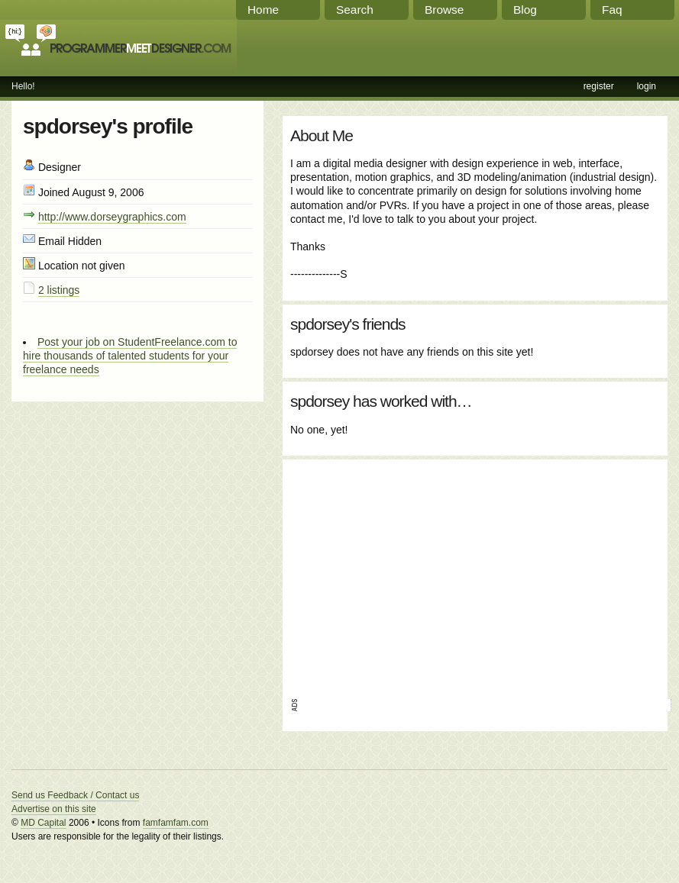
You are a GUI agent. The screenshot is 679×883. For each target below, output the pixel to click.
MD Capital (43, 822)
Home (263, 9)
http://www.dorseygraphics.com (112, 217)
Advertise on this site (53, 809)
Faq (612, 9)
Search (354, 9)
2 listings (58, 290)
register (599, 86)
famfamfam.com (176, 822)
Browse (444, 9)
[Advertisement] (438, 574)
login (646, 86)
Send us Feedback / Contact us (75, 795)
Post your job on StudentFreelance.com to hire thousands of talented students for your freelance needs (130, 355)
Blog (525, 9)
